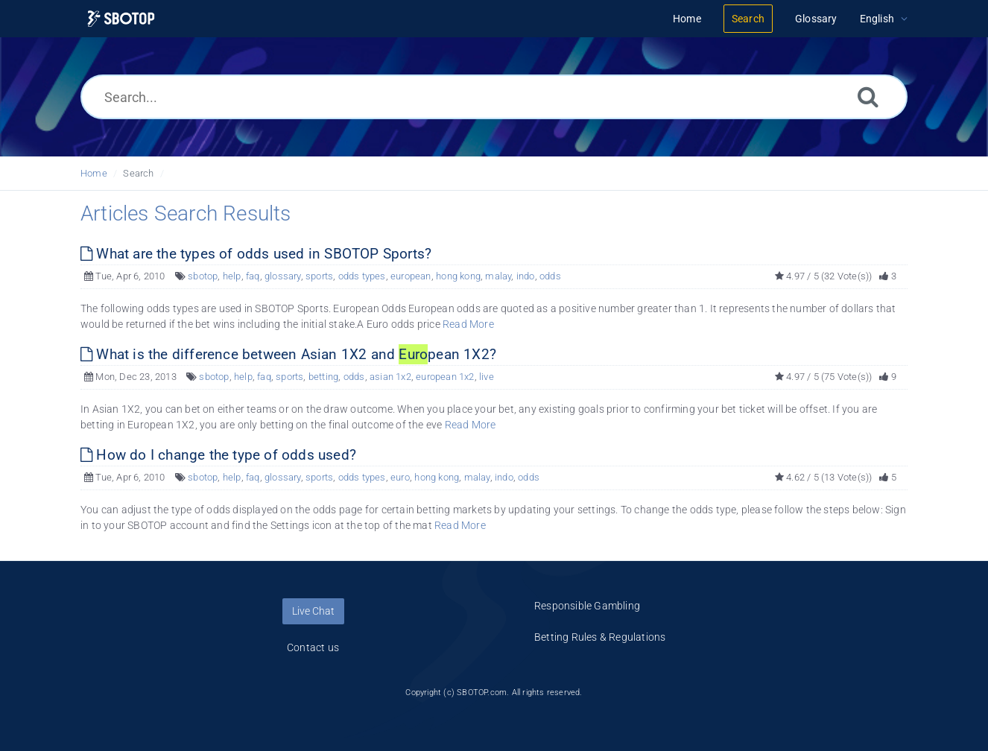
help (232, 276)
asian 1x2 (390, 376)
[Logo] (121, 19)
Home (93, 173)
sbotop (203, 276)
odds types (362, 276)
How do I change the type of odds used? (218, 454)
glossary (283, 276)
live (486, 376)
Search (138, 173)
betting (323, 376)
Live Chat (313, 611)
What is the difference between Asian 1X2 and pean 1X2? (288, 354)
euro (400, 477)
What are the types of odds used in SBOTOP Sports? (255, 253)
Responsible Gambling (587, 606)
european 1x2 (445, 376)
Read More (468, 324)
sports (319, 276)
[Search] (868, 96)
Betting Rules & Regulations (599, 637)
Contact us (313, 647)
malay (498, 276)
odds (550, 276)
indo (525, 276)
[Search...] (494, 97)
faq (253, 276)
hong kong (458, 276)
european (410, 276)
